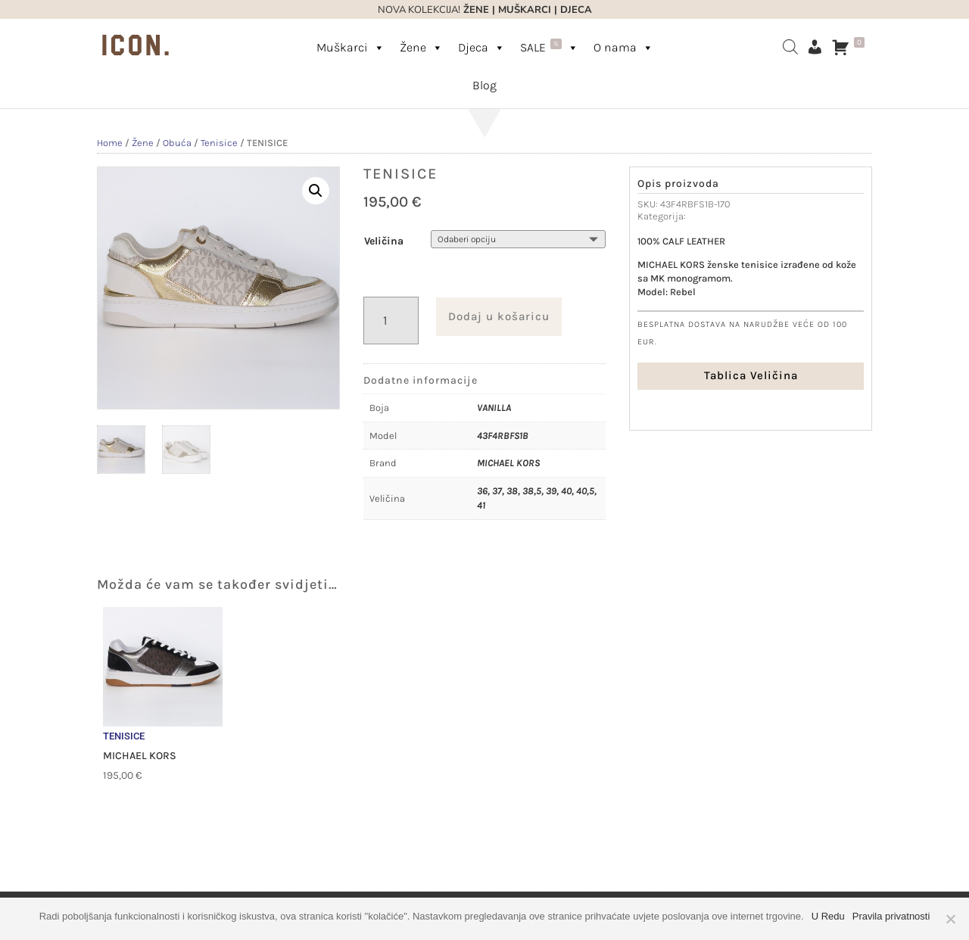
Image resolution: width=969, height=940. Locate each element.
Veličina (383, 241)
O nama (623, 47)
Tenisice (219, 142)
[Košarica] (851, 47)
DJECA (576, 10)
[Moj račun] (814, 47)
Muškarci (350, 47)
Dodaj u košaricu (499, 316)
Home (110, 142)
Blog (484, 85)
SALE (549, 46)
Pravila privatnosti (891, 916)
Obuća (177, 142)
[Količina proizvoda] (391, 320)
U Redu (828, 916)
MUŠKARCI (524, 10)
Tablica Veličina (751, 375)
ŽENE (474, 10)
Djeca (481, 47)
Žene (421, 47)
